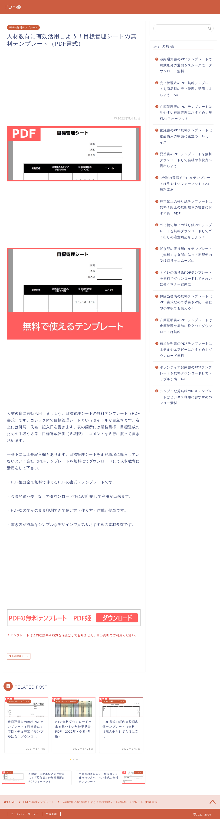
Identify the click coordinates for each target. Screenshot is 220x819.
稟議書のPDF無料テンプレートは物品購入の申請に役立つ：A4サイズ (186, 136)
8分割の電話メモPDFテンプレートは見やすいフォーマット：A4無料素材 (185, 183)
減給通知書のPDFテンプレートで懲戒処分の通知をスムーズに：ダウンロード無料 (186, 65)
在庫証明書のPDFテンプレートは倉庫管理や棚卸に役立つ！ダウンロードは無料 (186, 326)
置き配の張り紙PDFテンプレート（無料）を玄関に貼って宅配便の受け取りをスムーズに (186, 254)
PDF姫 (13, 6)
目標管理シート (19, 656)
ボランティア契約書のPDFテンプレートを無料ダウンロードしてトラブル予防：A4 (186, 373)
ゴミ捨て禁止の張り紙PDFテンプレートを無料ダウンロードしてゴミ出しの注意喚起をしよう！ (186, 231)
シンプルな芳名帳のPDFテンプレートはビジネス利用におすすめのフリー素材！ (186, 397)
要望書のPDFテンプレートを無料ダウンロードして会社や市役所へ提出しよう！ (186, 160)
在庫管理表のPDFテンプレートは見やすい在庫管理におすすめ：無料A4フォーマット (186, 112)
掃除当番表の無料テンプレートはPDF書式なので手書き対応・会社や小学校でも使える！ (186, 302)
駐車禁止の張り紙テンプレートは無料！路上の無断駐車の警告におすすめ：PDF (186, 207)
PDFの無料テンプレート (23, 27)
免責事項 (51, 813)
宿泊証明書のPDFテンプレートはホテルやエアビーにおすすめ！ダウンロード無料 (186, 349)
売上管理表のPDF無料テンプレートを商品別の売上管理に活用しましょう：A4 (186, 89)
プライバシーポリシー (25, 813)
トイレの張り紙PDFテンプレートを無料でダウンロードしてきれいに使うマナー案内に (186, 278)
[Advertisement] (74, 80)
